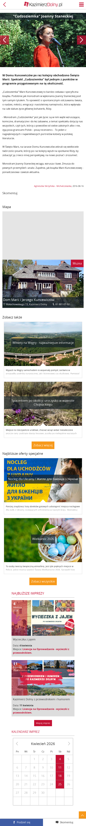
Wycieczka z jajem (24, 639)
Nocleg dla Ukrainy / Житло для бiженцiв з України (43, 479)
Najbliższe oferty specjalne (22, 453)
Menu (81, 4)
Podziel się (23, 822)
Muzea (77, 263)
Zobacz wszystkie (43, 581)
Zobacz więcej (43, 445)
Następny (81, 39)
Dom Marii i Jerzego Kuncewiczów (28, 299)
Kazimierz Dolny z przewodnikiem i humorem (41, 699)
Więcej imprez (43, 723)
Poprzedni (4, 39)
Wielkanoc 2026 (43, 539)
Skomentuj (66, 822)
